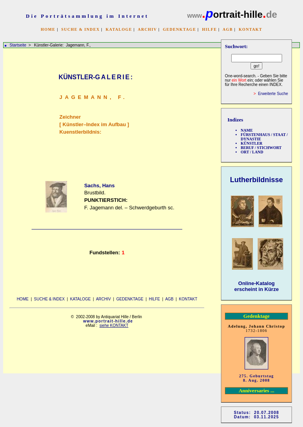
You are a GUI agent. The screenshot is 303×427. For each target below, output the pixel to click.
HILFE (209, 29)
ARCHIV (147, 29)
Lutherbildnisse (256, 180)
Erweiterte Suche (273, 93)
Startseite (17, 45)
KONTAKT (250, 29)
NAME (247, 130)
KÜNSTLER (251, 143)
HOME (48, 29)
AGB (228, 29)
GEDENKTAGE (179, 29)
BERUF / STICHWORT (261, 147)
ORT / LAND (252, 152)
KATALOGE (119, 29)
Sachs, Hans (99, 185)
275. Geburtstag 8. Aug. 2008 (256, 378)
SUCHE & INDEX (80, 29)
